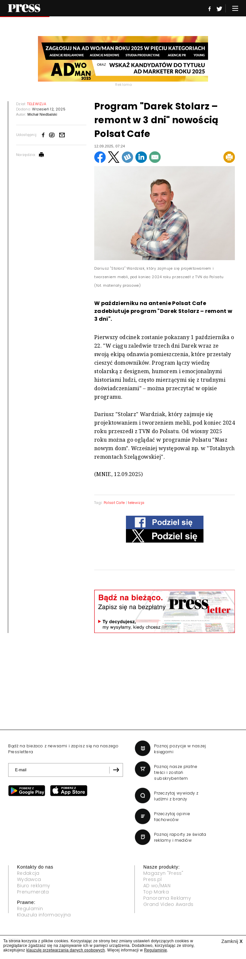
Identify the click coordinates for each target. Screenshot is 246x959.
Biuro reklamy (33, 885)
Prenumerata (33, 892)
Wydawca (29, 879)
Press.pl (152, 879)
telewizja (136, 502)
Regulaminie (155, 950)
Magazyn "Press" (163, 873)
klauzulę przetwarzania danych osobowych (65, 950)
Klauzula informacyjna (44, 914)
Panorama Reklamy (167, 898)
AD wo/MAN (156, 885)
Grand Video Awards (168, 904)
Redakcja (28, 873)
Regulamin (30, 908)
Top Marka (156, 892)
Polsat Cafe (114, 502)
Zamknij (232, 941)
